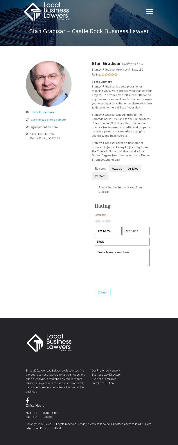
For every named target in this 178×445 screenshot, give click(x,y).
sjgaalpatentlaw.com (44, 127)
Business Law (132, 63)
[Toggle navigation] (149, 11)
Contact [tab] (100, 176)
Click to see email (43, 112)
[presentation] (123, 277)
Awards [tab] (117, 168)
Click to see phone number (48, 119)
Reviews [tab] (100, 168)
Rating (103, 209)
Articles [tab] (133, 168)
